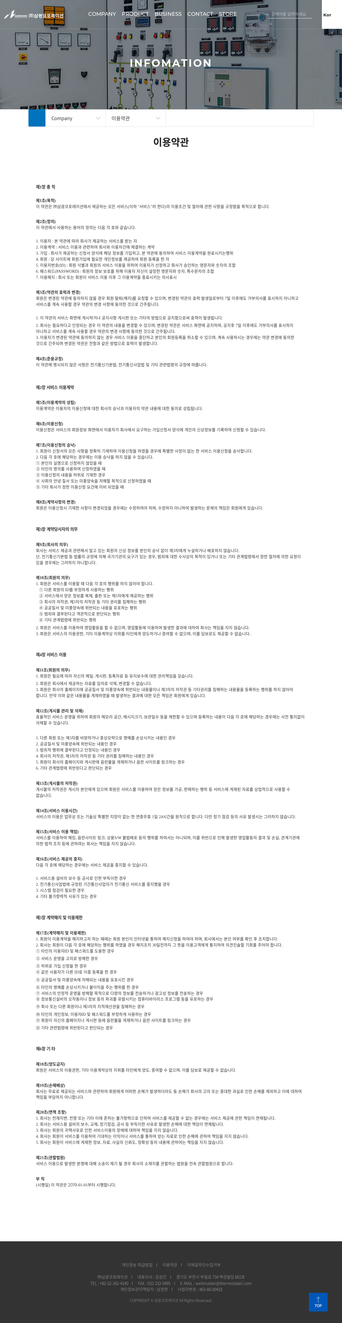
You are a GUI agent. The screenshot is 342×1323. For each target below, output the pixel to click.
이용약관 (121, 118)
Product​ (135, 14)
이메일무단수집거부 (204, 1264)
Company (102, 14)
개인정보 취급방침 (137, 1264)
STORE (228, 14)
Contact (200, 14)
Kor (327, 15)
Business (168, 14)
